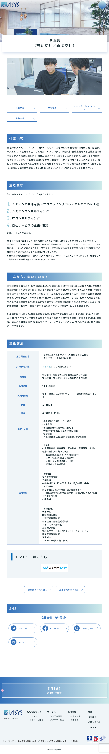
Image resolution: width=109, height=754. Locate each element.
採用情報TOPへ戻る (69, 589)
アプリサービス (57, 719)
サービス (51, 711)
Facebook (55, 628)
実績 (90, 711)
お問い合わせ (94, 722)
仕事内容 (20, 107)
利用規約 (74, 741)
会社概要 (92, 717)
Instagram (87, 628)
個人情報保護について (27, 741)
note (21, 642)
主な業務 (52, 107)
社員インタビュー (78, 716)
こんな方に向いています (84, 108)
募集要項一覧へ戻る (37, 589)
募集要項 (20, 118)
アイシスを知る (36, 719)
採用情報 (72, 711)
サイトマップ (8, 741)
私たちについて (34, 711)
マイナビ (46, 366)
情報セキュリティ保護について (54, 741)
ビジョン (34, 716)
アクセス (92, 727)
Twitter (23, 628)
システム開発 (56, 716)
